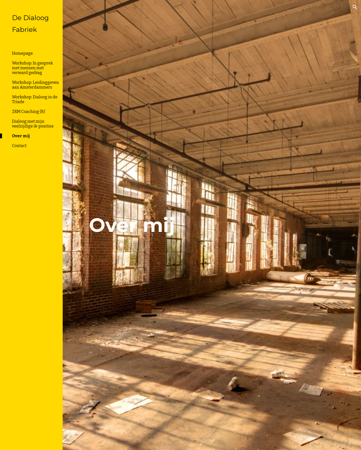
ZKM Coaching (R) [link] (28, 111)
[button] (355, 7)
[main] (132, 225)
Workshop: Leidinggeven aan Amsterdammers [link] (35, 85)
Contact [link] (19, 145)
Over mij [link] (21, 136)
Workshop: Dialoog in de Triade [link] (34, 99)
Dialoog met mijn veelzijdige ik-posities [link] (33, 123)
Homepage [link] (22, 53)
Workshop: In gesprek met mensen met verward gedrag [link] (32, 68)
